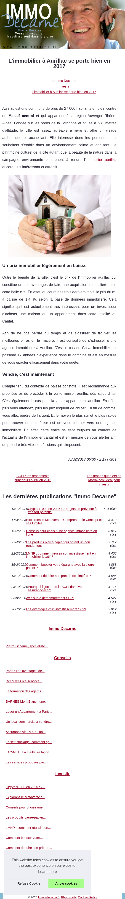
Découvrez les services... (24, 681)
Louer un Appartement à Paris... (29, 711)
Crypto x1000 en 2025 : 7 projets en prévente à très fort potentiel (62, 510)
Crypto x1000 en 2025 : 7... (25, 787)
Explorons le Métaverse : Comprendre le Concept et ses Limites (64, 521)
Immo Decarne (65, 81)
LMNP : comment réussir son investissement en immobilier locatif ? (61, 555)
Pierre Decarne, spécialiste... (27, 646)
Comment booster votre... (24, 838)
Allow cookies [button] (66, 883)
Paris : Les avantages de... (25, 671)
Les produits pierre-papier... (26, 817)
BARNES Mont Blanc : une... (27, 701)
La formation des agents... (25, 691)
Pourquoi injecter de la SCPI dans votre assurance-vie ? (56, 588)
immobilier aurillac (101, 160)
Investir (64, 86)
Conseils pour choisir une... (25, 807)
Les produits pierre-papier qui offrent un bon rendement (58, 544)
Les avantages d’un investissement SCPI (56, 609)
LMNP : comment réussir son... (28, 828)
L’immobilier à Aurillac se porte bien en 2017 (64, 92)
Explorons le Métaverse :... (25, 797)
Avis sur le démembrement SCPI (50, 598)
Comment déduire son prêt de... (29, 848)
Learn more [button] (47, 872)
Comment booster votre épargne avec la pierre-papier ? (60, 566)
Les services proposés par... (26, 762)
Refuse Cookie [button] (28, 883)
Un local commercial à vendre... (29, 721)
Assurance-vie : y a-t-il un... (25, 732)
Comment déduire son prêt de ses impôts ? (59, 576)
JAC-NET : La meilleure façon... (29, 752)
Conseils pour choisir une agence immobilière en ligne (61, 532)
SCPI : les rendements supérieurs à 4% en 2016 (33, 478)
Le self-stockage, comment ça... (29, 742)
